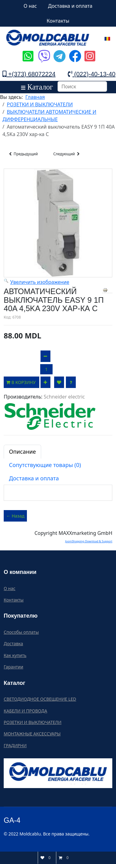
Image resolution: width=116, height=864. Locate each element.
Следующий (67, 154)
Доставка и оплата (70, 5)
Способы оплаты (21, 632)
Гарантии (13, 667)
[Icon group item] (27, 51)
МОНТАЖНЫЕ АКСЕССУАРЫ (32, 734)
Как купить (15, 655)
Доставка (13, 643)
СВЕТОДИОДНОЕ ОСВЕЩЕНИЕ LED (40, 699)
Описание (22, 451)
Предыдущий (23, 154)
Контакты (58, 20)
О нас (30, 5)
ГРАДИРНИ (15, 745)
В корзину (21, 382)
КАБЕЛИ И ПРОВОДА (25, 711)
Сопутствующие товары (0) (45, 465)
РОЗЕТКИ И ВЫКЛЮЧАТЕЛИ (33, 722)
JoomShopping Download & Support (88, 541)
